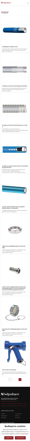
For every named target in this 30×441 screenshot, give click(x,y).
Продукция (4, 415)
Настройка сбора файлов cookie (9, 401)
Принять (9, 438)
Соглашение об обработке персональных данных (13, 405)
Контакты (17, 417)
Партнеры (3, 417)
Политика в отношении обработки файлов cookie (13, 403)
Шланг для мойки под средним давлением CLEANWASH (13, 207)
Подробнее (24, 434)
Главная (3, 413)
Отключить (20, 438)
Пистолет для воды (9, 370)
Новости (17, 415)
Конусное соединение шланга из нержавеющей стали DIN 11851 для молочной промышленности (14, 288)
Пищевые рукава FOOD (10, 46)
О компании (18, 413)
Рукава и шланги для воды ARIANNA (14, 86)
